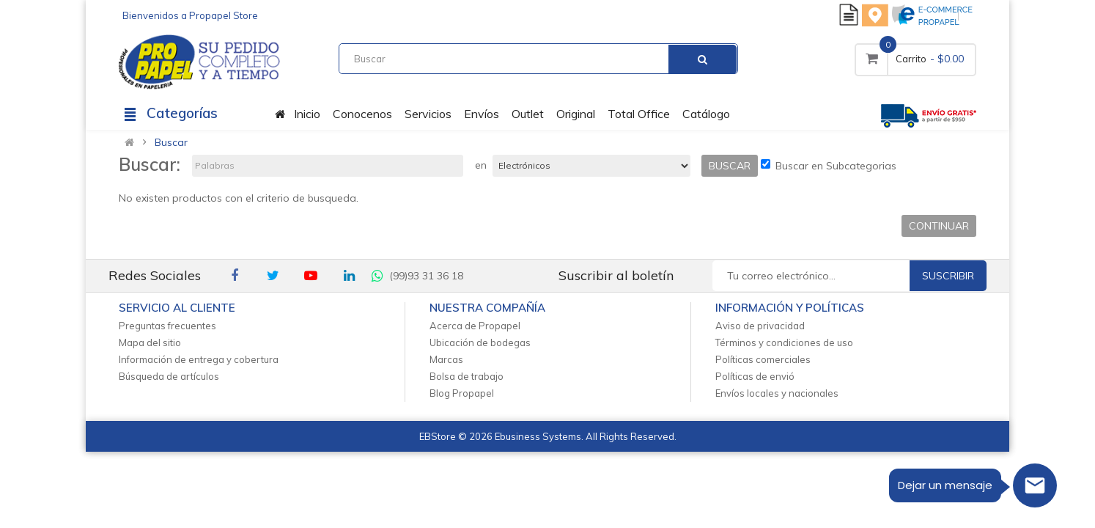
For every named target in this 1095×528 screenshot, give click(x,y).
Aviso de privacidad (760, 325)
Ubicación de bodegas (480, 342)
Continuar (939, 225)
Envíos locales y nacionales (776, 393)
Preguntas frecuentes (167, 325)
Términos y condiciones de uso (784, 342)
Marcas (446, 359)
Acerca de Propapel (474, 325)
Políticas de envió (754, 376)
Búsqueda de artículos (169, 376)
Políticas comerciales (763, 359)
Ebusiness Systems (538, 436)
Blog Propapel (461, 393)
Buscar (171, 142)
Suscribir (948, 275)
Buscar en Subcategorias (828, 165)
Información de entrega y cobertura (199, 359)
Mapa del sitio (150, 342)
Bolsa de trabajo (466, 376)
